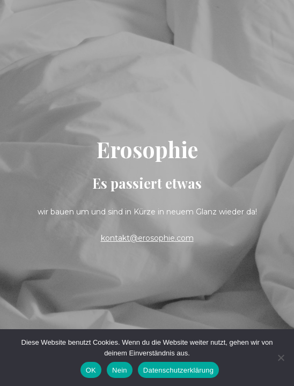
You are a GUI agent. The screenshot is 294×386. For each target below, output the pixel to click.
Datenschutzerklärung (178, 370)
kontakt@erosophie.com (147, 238)
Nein (119, 370)
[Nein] (280, 357)
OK (91, 370)
